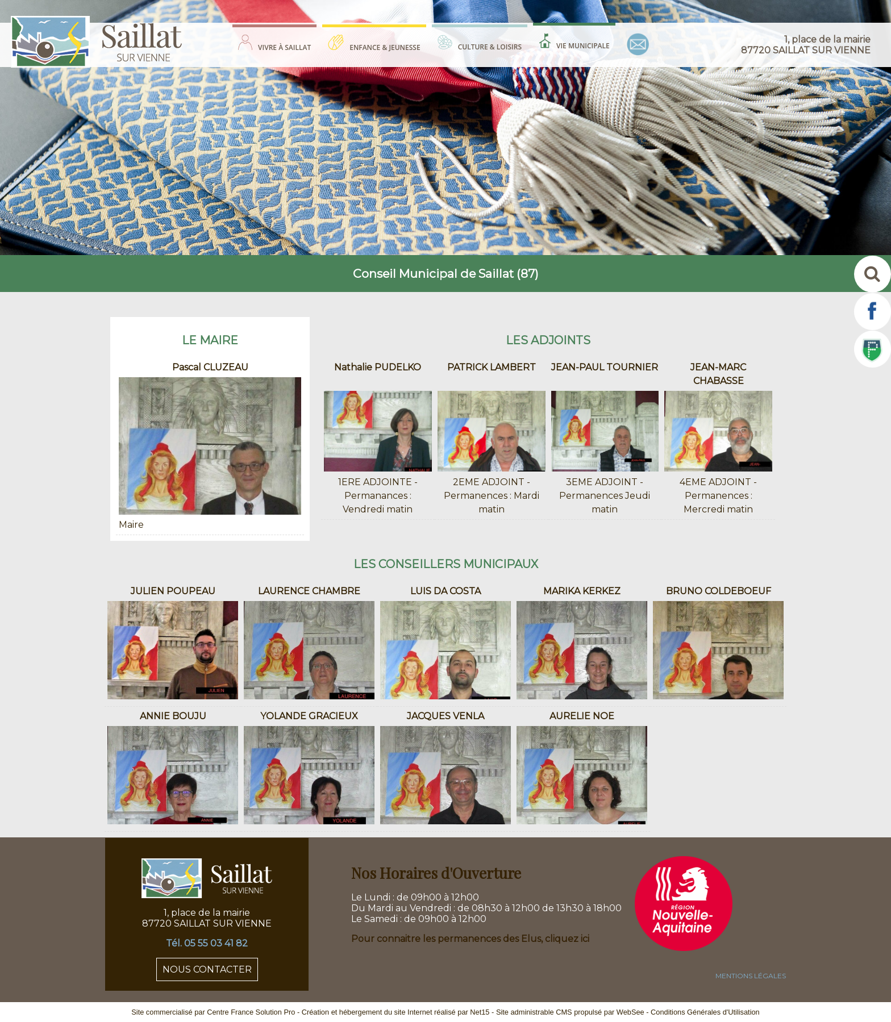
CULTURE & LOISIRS (490, 47)
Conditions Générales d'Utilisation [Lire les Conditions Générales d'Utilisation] (705, 1012)
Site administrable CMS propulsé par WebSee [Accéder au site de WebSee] (570, 1012)
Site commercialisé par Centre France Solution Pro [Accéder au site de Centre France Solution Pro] (213, 1012)
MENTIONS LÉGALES (750, 975)
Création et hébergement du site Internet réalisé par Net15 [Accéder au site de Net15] (396, 1012)
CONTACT (638, 44)
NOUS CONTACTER (207, 969)
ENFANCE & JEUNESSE (384, 47)
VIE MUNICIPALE (583, 46)
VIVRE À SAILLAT (284, 47)
